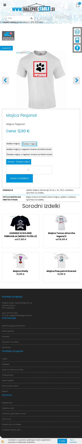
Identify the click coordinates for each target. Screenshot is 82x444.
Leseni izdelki (7, 380)
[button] (76, 80)
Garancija (6, 347)
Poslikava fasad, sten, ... (12, 429)
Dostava (5, 336)
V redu (62, 441)
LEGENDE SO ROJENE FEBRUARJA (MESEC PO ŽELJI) (20, 235)
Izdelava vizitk (8, 408)
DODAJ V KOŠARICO (19, 178)
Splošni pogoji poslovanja (13, 325)
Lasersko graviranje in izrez (14, 413)
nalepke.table (8, 22)
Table (4, 359)
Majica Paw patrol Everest (61, 271)
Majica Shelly (20, 271)
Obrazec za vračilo (10, 342)
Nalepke (5, 364)
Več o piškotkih (73, 441)
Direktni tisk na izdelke (11, 424)
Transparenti (7, 375)
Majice (5, 391)
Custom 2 (6, 48)
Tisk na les (6, 419)
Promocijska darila (10, 386)
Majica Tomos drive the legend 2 (61, 235)
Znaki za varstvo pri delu (12, 369)
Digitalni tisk (7, 402)
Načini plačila (8, 331)
